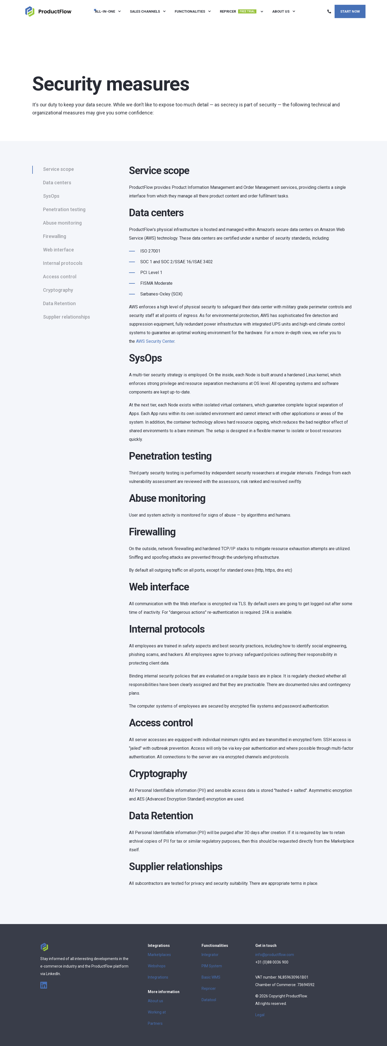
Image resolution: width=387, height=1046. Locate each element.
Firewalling (54, 236)
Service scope (58, 169)
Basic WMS (211, 977)
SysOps (51, 196)
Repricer (209, 988)
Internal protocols (63, 263)
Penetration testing (64, 209)
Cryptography (58, 290)
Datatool (209, 1000)
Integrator (210, 955)
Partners (155, 1023)
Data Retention (59, 303)
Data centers (57, 182)
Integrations (158, 977)
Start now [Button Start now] (350, 11)
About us (155, 1001)
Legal (259, 1015)
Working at (157, 1012)
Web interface (58, 250)
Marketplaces (159, 955)
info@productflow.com (274, 955)
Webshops (157, 966)
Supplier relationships (66, 317)
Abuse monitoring (62, 223)
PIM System (212, 966)
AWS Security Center (155, 341)
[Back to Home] (48, 11)
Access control (59, 276)
